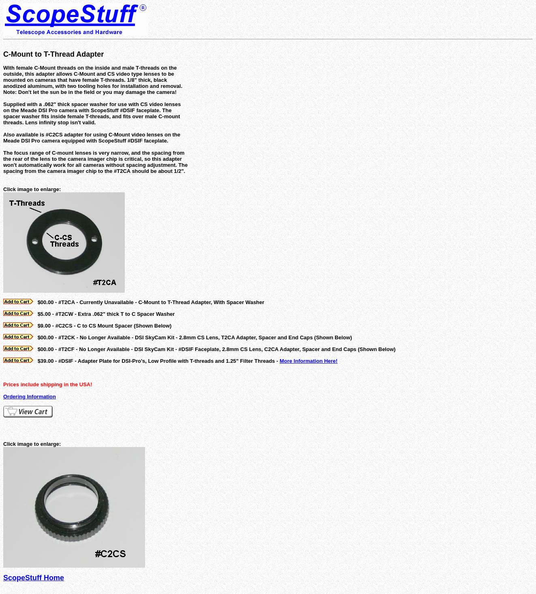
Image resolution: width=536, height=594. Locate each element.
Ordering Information (29, 397)
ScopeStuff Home (33, 578)
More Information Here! (308, 361)
